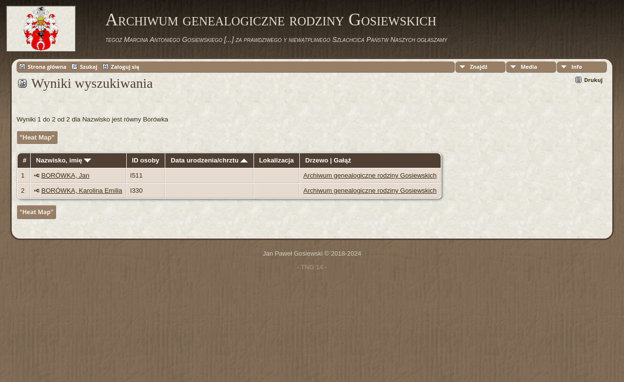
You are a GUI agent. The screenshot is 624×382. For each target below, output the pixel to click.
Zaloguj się (125, 66)
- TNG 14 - (312, 267)
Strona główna (47, 66)
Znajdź (479, 66)
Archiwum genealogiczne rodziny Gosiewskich (270, 19)
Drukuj (593, 79)
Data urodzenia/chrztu (209, 160)
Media (529, 66)
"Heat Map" (37, 137)
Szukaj (88, 66)
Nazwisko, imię (64, 160)
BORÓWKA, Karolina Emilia (81, 190)
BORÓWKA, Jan (65, 175)
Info (576, 66)
